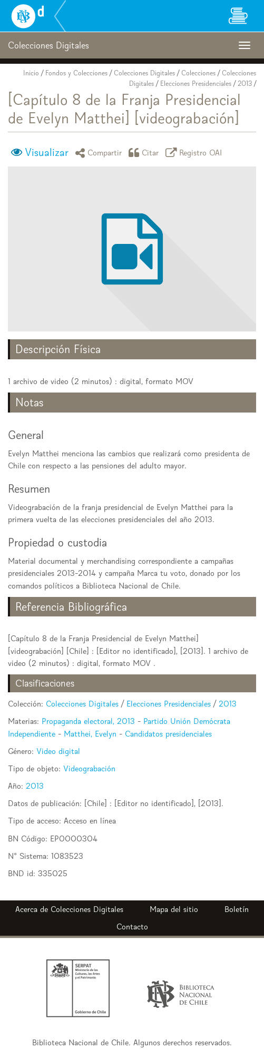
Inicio (31, 72)
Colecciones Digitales (144, 72)
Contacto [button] (132, 926)
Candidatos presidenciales (168, 734)
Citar (145, 152)
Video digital (58, 751)
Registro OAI (195, 152)
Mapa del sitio (174, 909)
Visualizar (47, 152)
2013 (245, 83)
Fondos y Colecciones (76, 72)
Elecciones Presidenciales (195, 83)
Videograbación (89, 768)
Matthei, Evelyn (90, 734)
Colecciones (198, 72)
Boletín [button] (236, 909)
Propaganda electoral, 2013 (88, 721)
